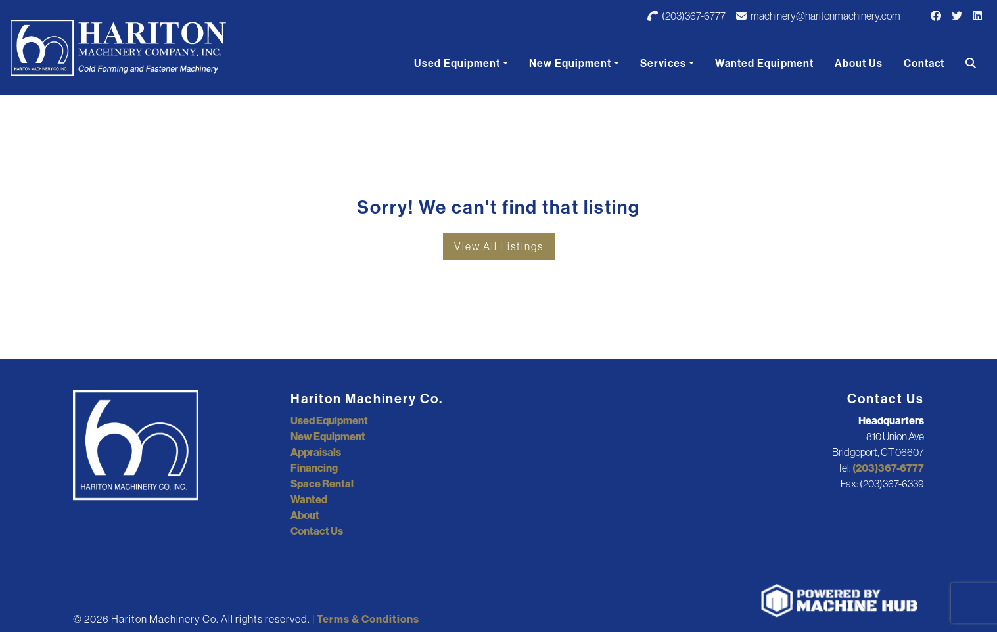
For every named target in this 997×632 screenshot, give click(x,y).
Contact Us (316, 530)
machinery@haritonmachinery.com (818, 15)
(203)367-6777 (686, 15)
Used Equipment (457, 63)
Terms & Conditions (368, 618)
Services (663, 63)
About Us (859, 63)
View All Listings (499, 246)
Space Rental (322, 483)
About (304, 515)
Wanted (308, 499)
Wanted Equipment (764, 63)
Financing (314, 467)
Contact (924, 63)
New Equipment (570, 63)
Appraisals (315, 452)
